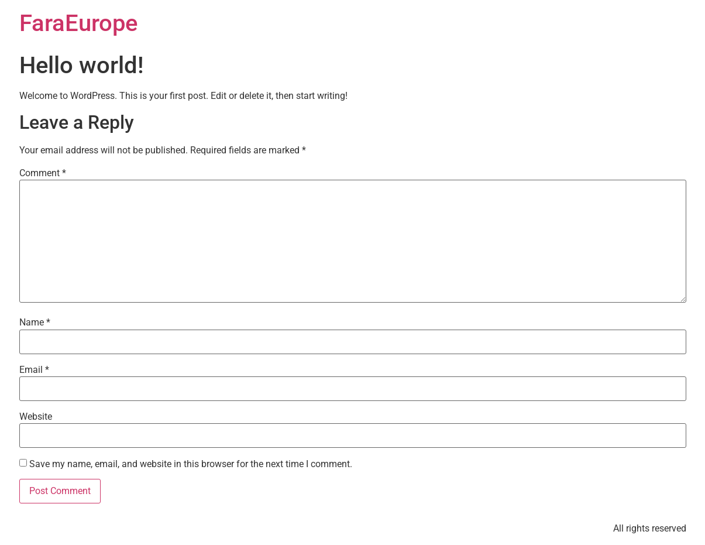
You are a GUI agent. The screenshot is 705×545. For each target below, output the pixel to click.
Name (34, 322)
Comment (42, 173)
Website (35, 416)
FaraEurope (78, 23)
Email (34, 370)
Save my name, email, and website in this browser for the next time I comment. (190, 464)
